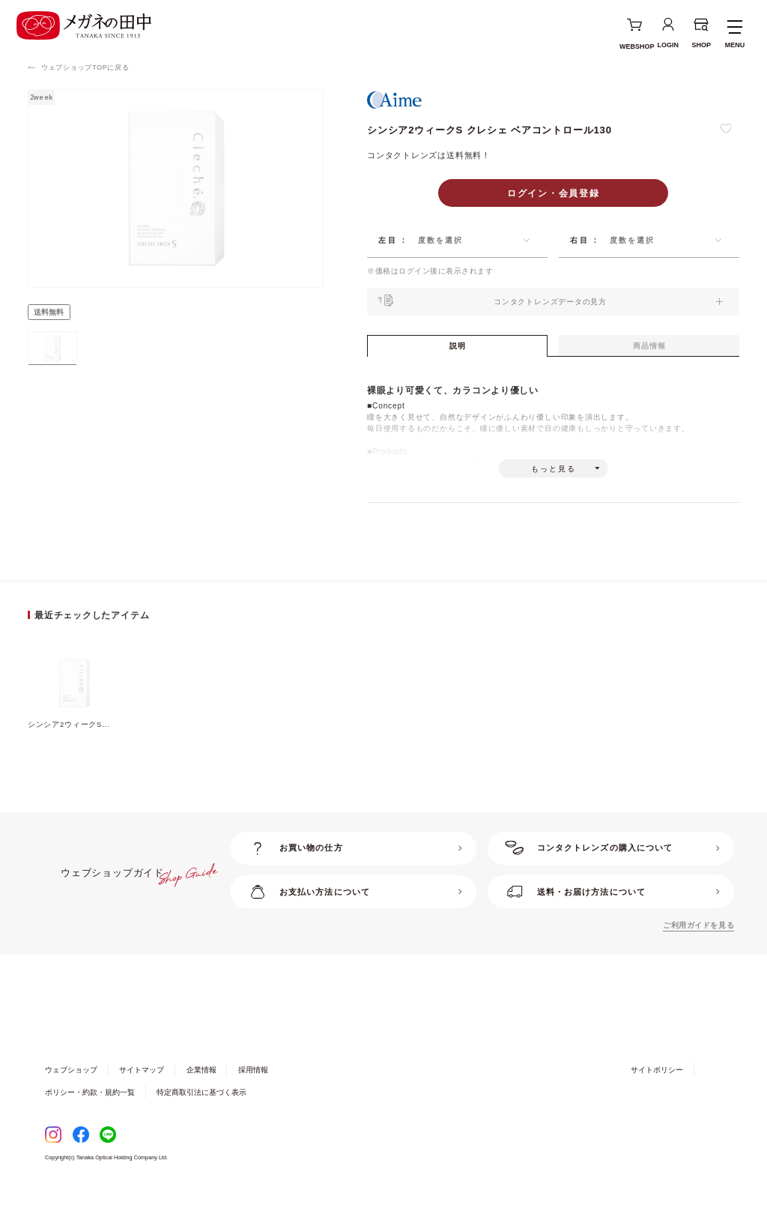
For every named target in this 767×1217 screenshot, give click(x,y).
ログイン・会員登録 (553, 193)
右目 (579, 240)
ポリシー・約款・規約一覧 (90, 1119)
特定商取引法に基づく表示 (201, 1119)
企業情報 (201, 1097)
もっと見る (553, 488)
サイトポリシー (657, 1097)
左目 (388, 240)
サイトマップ (141, 1097)
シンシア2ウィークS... (69, 750)
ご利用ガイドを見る (698, 952)
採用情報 (253, 1097)
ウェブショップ (71, 1097)
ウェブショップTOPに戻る (85, 67)
